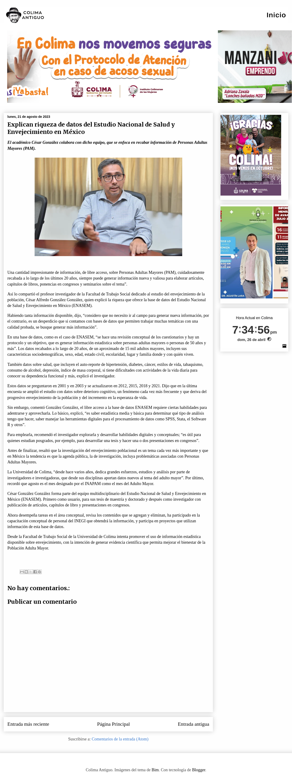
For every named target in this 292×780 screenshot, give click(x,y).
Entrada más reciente (28, 724)
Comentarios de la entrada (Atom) (120, 739)
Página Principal (113, 724)
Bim (155, 770)
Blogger (198, 770)
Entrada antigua (193, 724)
